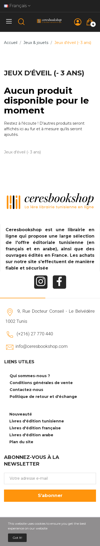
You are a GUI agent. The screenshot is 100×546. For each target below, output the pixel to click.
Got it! (17, 538)
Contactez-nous (26, 389)
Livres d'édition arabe (31, 435)
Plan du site (21, 441)
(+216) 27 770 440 (35, 333)
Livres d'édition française (35, 428)
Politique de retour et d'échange (43, 396)
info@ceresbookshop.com (41, 346)
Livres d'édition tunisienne (36, 421)
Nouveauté (20, 414)
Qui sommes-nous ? (30, 375)
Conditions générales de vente (41, 382)
